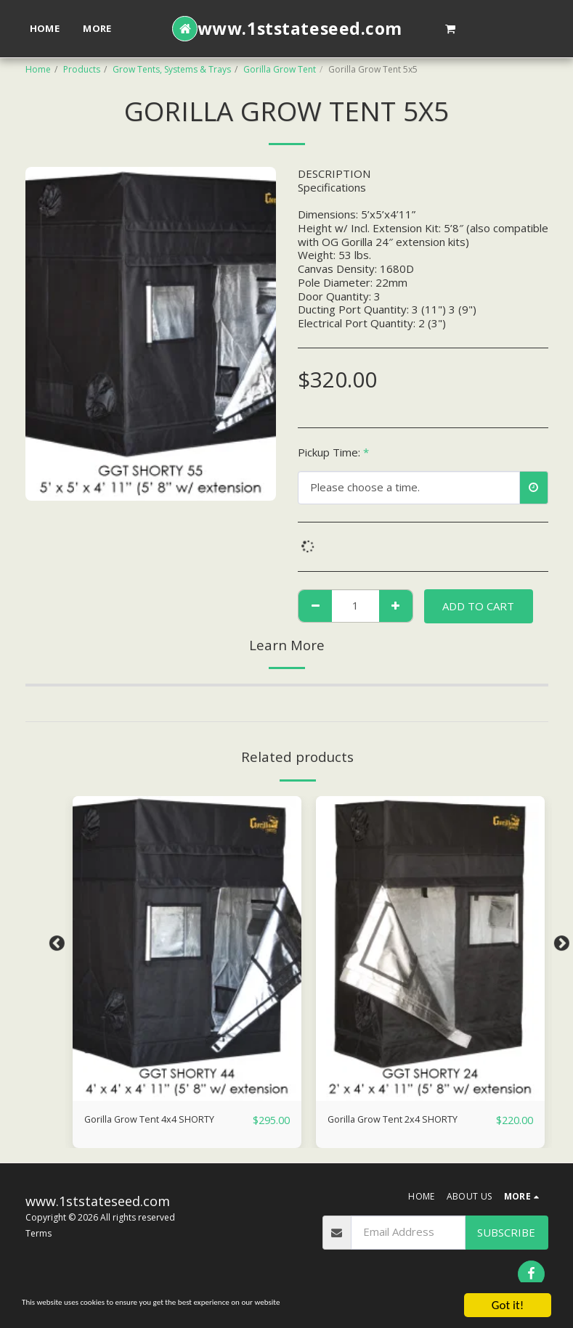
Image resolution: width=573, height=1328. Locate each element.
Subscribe (506, 1233)
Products (81, 69)
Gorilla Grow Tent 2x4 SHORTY (406, 1120)
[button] (450, 28)
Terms (38, 1234)
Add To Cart (478, 606)
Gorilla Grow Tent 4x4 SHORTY (163, 1120)
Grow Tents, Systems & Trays (172, 69)
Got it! (508, 1305)
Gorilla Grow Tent (279, 69)
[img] (187, 948)
